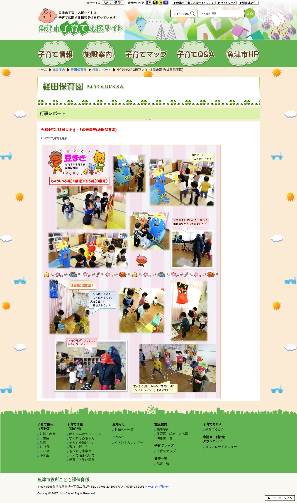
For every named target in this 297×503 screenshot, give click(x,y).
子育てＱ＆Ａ (214, 429)
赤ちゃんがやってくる (85, 434)
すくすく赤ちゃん (82, 438)
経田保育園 (79, 69)
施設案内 (58, 69)
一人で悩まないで (82, 455)
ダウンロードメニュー (221, 446)
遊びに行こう (78, 446)
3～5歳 (45, 451)
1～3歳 (45, 446)
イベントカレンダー (128, 442)
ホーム (42, 69)
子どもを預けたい (82, 442)
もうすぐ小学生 (80, 451)
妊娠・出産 (48, 434)
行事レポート (101, 69)
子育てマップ (166, 451)
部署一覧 (163, 464)
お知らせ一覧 (124, 429)
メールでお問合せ (157, 486)
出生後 (44, 438)
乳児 (43, 442)
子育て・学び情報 (82, 459)
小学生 (44, 455)
